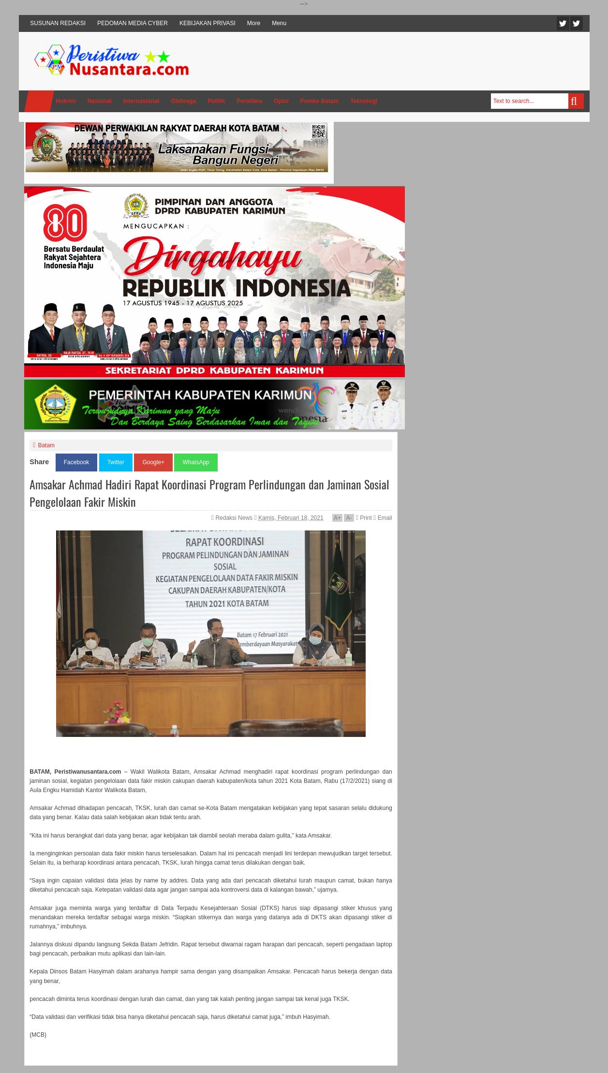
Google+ (153, 462)
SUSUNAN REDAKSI (58, 23)
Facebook (576, 23)
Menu (279, 23)
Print (364, 517)
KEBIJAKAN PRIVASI (207, 23)
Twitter (563, 23)
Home (39, 101)
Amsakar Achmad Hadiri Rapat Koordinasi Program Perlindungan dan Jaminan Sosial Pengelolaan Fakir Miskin (209, 492)
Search (576, 101)
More (253, 23)
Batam (46, 445)
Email (382, 517)
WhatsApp (195, 462)
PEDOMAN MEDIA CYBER (132, 23)
